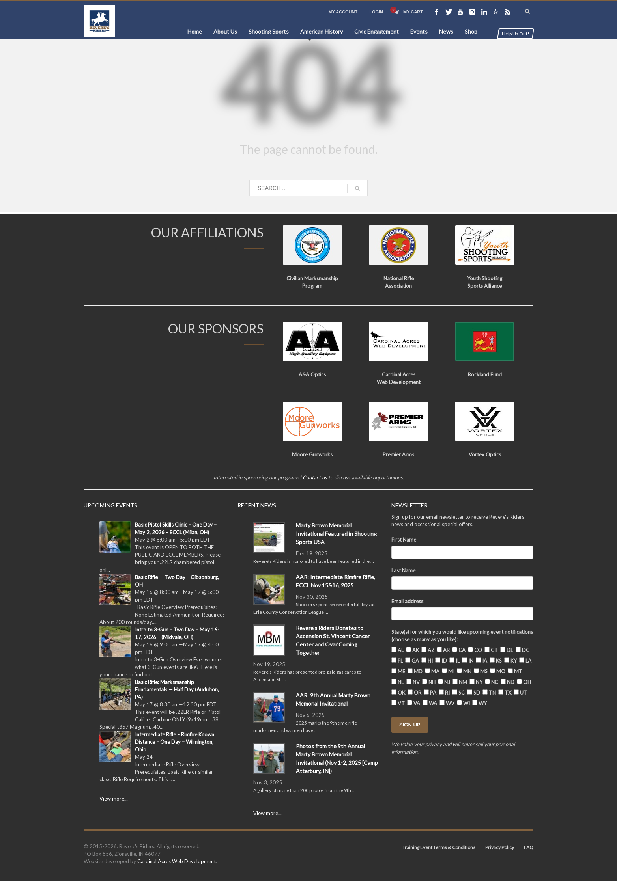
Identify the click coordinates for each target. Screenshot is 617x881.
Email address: (407, 601)
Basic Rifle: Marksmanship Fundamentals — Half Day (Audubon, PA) (177, 689)
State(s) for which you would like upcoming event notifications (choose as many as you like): (462, 636)
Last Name (403, 570)
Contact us (315, 477)
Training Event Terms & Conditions (438, 847)
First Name (403, 539)
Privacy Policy (499, 847)
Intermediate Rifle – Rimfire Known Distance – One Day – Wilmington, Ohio (174, 741)
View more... (113, 798)
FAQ (528, 847)
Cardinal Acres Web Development (176, 861)
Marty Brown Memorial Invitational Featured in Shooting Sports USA (336, 533)
